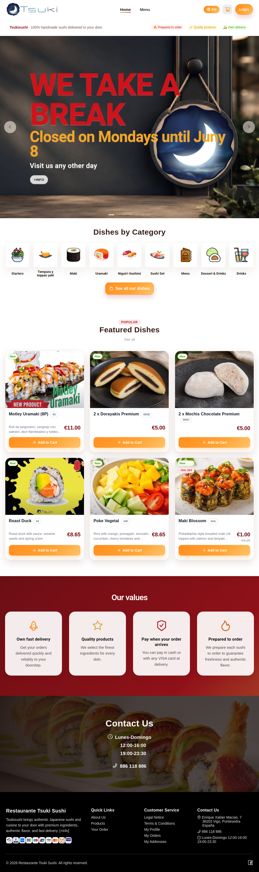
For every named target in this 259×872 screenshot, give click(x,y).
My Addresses (155, 842)
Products (98, 823)
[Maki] (73, 259)
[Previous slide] (10, 127)
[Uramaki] (101, 259)
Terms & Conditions (159, 823)
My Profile (152, 829)
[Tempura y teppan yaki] (45, 259)
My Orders (152, 836)
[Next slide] (249, 127)
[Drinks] (241, 259)
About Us (98, 817)
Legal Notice (154, 817)
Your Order (99, 829)
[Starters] (17, 259)
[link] (44, 401)
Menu (145, 9)
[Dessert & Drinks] (213, 259)
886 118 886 (133, 766)
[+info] (64, 831)
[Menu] (185, 259)
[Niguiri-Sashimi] (129, 259)
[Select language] (212, 9)
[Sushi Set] (157, 259)
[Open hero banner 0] (129, 127)
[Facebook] (250, 863)
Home (125, 9)
